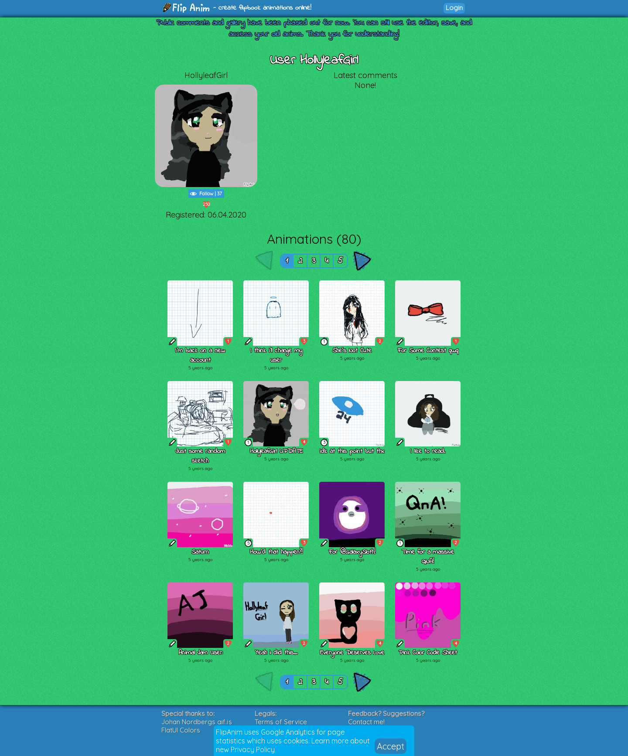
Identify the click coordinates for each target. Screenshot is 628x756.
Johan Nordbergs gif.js (196, 722)
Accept (390, 746)
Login (454, 7)
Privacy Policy (253, 749)
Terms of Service (281, 722)
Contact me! (366, 722)
